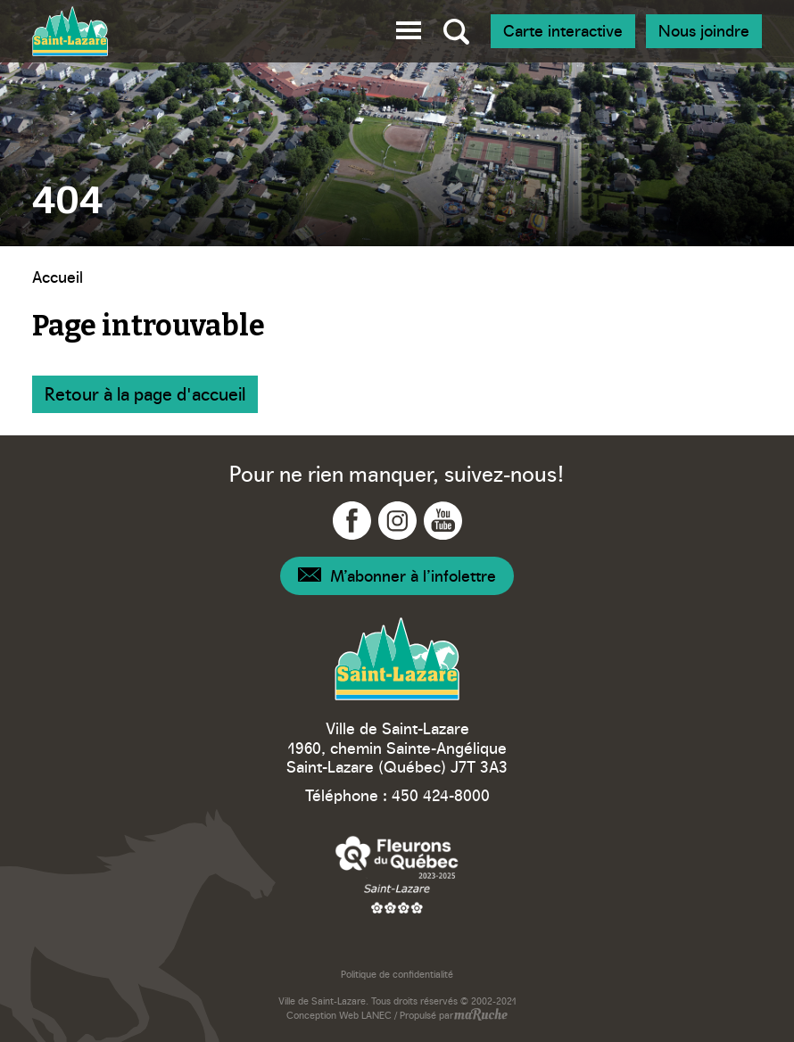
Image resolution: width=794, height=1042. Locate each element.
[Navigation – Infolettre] (397, 576)
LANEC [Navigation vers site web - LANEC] (376, 1014)
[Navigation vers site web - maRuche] (480, 1016)
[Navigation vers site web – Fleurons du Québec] (397, 874)
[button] (408, 27)
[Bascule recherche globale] (456, 31)
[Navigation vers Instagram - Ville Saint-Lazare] (397, 520)
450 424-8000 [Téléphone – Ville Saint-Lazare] (441, 794)
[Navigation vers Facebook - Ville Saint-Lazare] (352, 520)
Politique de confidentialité (397, 973)
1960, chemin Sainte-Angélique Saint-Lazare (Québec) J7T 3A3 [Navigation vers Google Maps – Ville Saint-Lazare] (397, 757)
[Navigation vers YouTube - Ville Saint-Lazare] (443, 520)
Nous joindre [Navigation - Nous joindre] (703, 30)
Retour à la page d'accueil (145, 392)
